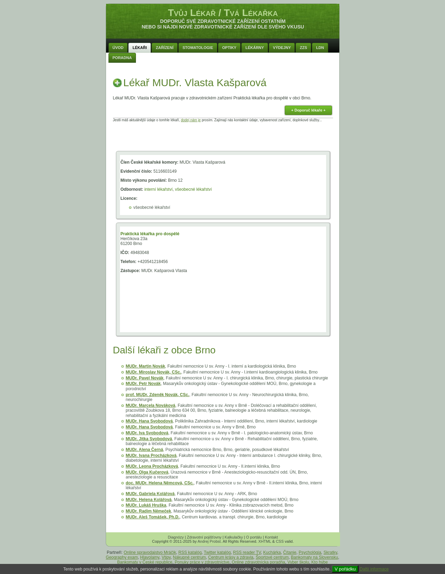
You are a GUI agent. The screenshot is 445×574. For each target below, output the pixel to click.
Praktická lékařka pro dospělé (150, 233)
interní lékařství (158, 189)
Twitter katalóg (217, 552)
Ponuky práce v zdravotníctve (202, 562)
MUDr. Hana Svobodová (149, 421)
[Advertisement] (222, 137)
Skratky (330, 552)
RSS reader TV (247, 552)
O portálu (254, 537)
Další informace (374, 569)
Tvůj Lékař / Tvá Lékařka (223, 12)
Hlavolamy (149, 557)
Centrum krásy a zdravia (230, 557)
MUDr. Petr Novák (143, 383)
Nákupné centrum (189, 557)
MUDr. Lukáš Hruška (146, 505)
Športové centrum (272, 557)
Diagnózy (176, 537)
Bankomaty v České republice (144, 562)
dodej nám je (191, 120)
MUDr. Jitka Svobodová (149, 438)
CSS (280, 541)
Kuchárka (272, 552)
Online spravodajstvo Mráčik (150, 552)
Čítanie (289, 552)
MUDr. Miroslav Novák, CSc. (153, 372)
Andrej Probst (209, 541)
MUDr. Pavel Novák (145, 378)
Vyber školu (298, 562)
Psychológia (310, 552)
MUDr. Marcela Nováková (151, 405)
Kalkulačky (234, 537)
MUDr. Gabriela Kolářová (150, 493)
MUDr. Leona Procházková (152, 466)
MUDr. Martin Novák (145, 366)
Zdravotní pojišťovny (204, 537)
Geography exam (122, 557)
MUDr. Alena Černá (144, 449)
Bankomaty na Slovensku (314, 557)
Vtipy (166, 557)
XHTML (264, 541)
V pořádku (345, 569)
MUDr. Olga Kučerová (147, 472)
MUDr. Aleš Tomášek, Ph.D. (153, 517)
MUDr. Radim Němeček (148, 511)
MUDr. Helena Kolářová (149, 499)
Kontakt (271, 537)
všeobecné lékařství (193, 189)
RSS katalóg (190, 552)
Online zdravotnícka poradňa (258, 562)
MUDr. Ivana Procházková (151, 455)
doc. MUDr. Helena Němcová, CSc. (160, 483)
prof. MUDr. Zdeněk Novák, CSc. (157, 394)
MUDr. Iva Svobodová (147, 432)
